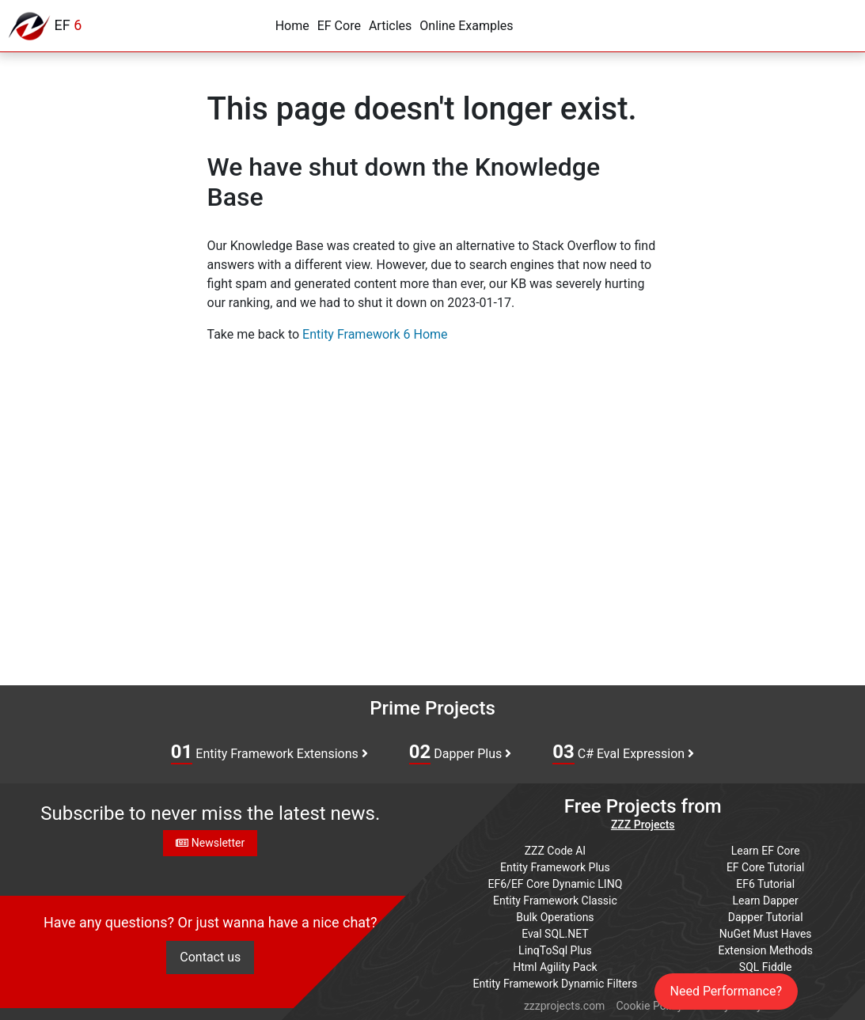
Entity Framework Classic (555, 900)
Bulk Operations (555, 917)
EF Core (339, 25)
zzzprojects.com (564, 1005)
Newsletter (210, 842)
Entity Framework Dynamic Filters (555, 983)
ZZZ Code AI (555, 850)
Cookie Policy (649, 1005)
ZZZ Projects (643, 824)
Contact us (210, 957)
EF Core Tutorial (766, 867)
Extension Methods (765, 950)
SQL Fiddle (765, 967)
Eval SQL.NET (555, 933)
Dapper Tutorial (765, 917)
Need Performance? (726, 991)
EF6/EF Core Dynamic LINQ (555, 884)
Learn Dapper (766, 900)
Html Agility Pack (555, 967)
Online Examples (466, 25)
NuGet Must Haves (765, 933)
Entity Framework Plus (555, 867)
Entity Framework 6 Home (374, 334)
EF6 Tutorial (765, 884)
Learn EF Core (765, 850)
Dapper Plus (460, 752)
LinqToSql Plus (555, 950)
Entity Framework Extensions (269, 752)
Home (292, 25)
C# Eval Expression (623, 752)
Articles (390, 25)
